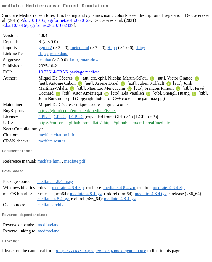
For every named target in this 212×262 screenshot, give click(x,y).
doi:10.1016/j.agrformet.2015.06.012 (55, 21)
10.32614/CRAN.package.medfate (68, 73)
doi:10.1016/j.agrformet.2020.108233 (38, 26)
